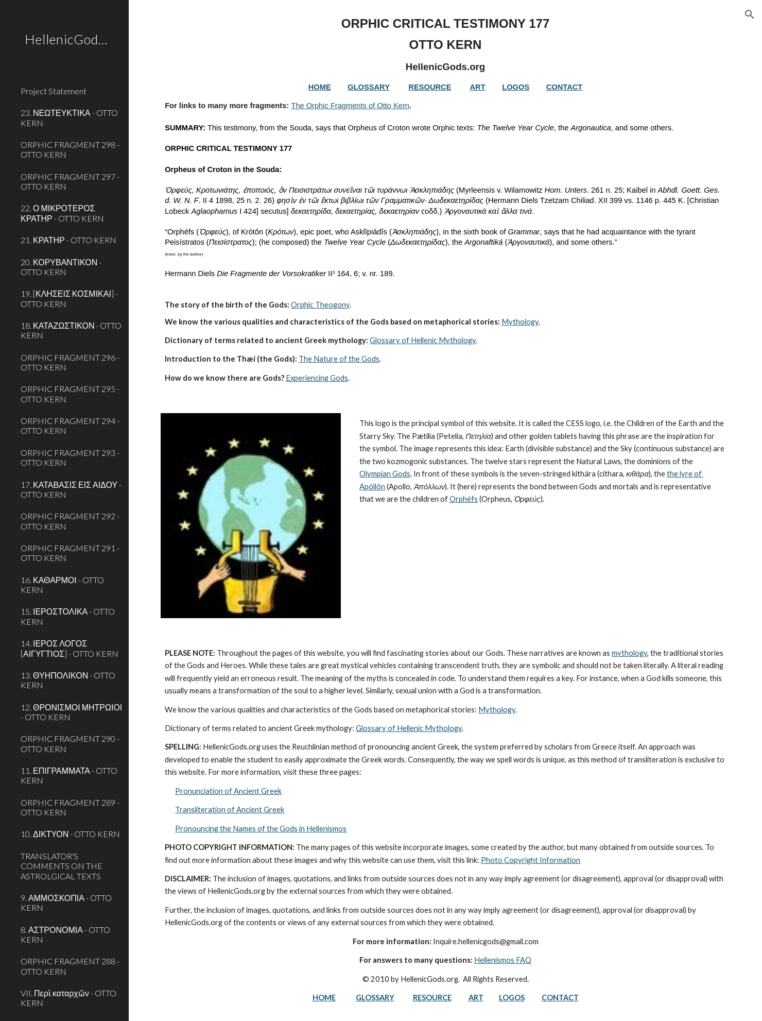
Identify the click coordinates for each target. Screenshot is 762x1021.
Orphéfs (463, 499)
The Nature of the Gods (339, 358)
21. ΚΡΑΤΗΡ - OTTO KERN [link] (68, 240)
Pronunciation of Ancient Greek (228, 791)
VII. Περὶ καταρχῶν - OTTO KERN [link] (68, 998)
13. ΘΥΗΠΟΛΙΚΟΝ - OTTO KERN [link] (68, 680)
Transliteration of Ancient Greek (229, 809)
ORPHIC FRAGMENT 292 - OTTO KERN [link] (70, 521)
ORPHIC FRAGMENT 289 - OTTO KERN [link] (70, 807)
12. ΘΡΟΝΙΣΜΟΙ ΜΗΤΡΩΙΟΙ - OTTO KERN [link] (71, 712)
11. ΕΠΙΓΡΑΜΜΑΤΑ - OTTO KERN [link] (69, 775)
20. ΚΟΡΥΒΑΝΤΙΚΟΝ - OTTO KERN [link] (61, 267)
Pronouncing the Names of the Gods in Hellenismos (261, 828)
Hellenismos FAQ (502, 960)
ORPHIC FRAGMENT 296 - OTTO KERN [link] (70, 362)
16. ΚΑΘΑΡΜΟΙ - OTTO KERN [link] (62, 584)
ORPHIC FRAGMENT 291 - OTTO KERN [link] (70, 553)
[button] (749, 14)
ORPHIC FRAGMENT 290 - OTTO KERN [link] (70, 743)
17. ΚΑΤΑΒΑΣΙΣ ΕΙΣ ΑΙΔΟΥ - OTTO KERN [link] (71, 489)
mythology (629, 653)
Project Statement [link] (53, 91)
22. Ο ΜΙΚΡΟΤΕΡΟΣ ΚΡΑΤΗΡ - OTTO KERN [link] (62, 213)
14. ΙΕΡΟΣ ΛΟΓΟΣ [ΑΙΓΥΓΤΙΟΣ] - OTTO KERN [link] (69, 648)
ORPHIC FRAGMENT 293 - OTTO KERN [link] (70, 457)
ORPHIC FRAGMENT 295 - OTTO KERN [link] (70, 393)
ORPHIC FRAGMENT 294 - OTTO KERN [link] (70, 425)
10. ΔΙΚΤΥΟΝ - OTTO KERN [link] (70, 834)
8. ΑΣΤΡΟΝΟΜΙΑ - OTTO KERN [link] (65, 934)
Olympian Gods (384, 473)
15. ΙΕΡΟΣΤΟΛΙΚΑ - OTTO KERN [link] (68, 616)
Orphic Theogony (320, 304)
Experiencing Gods (317, 377)
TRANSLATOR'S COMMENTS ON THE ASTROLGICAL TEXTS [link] (61, 866)
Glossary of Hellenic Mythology (423, 340)
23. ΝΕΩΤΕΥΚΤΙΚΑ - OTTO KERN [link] (69, 117)
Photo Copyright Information (530, 860)
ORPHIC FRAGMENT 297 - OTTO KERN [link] (70, 181)
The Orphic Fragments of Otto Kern (350, 105)
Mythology (520, 321)
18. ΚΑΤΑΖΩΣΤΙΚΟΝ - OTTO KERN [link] (71, 330)
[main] (445, 200)
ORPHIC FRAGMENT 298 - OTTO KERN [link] (70, 149)
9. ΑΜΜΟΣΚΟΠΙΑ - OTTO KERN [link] (66, 902)
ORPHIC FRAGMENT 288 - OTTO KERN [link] (70, 966)
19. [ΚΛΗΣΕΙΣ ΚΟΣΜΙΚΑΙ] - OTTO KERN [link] (69, 298)
